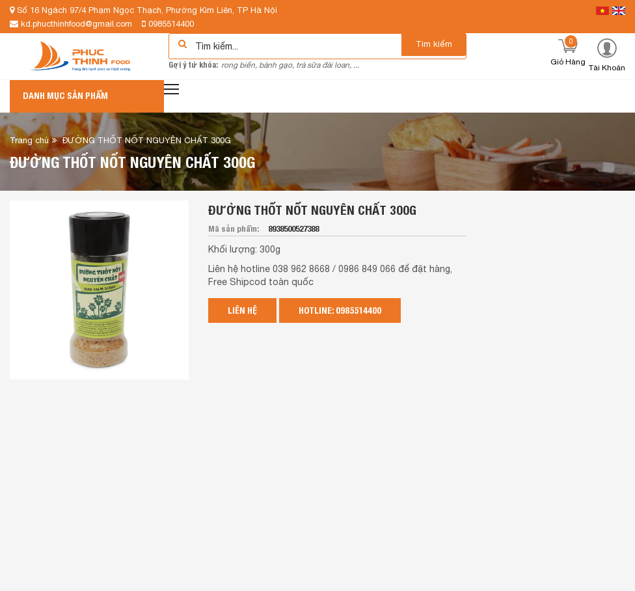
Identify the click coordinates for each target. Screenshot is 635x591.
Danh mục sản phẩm (65, 95)
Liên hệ (242, 310)
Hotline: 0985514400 (340, 310)
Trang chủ (29, 140)
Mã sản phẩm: (235, 229)
